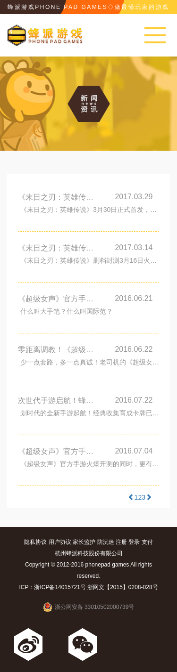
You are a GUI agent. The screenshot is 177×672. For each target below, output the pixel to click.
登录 (134, 542)
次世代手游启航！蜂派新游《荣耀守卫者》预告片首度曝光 (59, 401)
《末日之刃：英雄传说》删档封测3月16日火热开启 (59, 248)
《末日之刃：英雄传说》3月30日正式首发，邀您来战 (59, 197)
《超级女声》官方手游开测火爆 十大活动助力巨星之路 (59, 451)
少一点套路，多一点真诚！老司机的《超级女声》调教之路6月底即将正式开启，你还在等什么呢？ (89, 362)
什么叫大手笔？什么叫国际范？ (66, 311)
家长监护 (84, 542)
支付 (147, 542)
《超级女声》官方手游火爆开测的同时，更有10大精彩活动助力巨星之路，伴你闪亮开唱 (89, 464)
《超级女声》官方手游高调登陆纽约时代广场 (59, 299)
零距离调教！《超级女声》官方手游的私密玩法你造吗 (59, 350)
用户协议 (60, 542)
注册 (121, 542)
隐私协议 (35, 542)
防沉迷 (105, 542)
